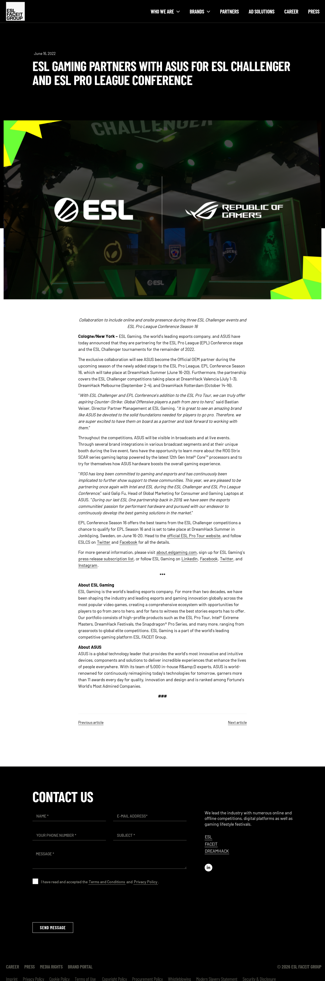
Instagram (87, 565)
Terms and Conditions (107, 881)
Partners (229, 11)
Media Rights (48, 966)
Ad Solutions (261, 11)
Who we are (165, 11)
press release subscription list (106, 558)
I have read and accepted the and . (100, 881)
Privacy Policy (145, 881)
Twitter (103, 542)
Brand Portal (76, 966)
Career (291, 11)
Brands (200, 11)
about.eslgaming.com (176, 552)
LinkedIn (190, 558)
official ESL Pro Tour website (193, 535)
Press (313, 11)
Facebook (128, 542)
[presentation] (69, 903)
